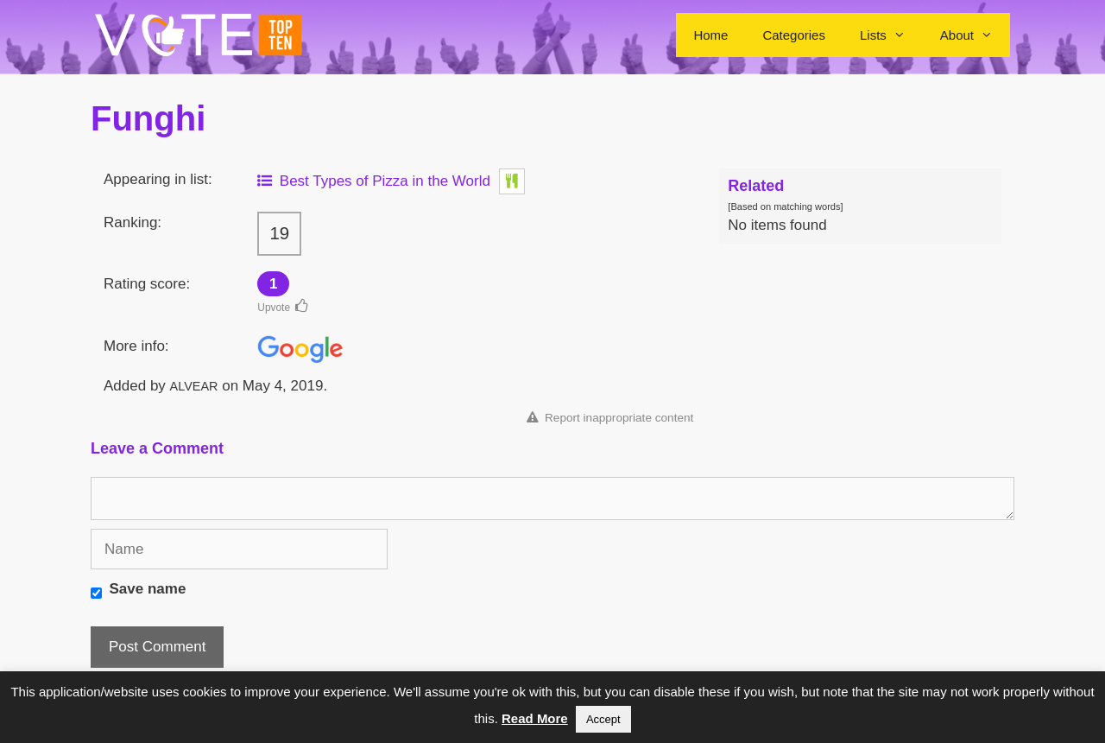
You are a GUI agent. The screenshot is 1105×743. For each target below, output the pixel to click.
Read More (535, 718)
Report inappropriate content (610, 417)
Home (710, 35)
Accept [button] (603, 719)
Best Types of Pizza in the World (373, 181)
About (975, 35)
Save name (148, 589)
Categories (793, 35)
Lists (891, 35)
